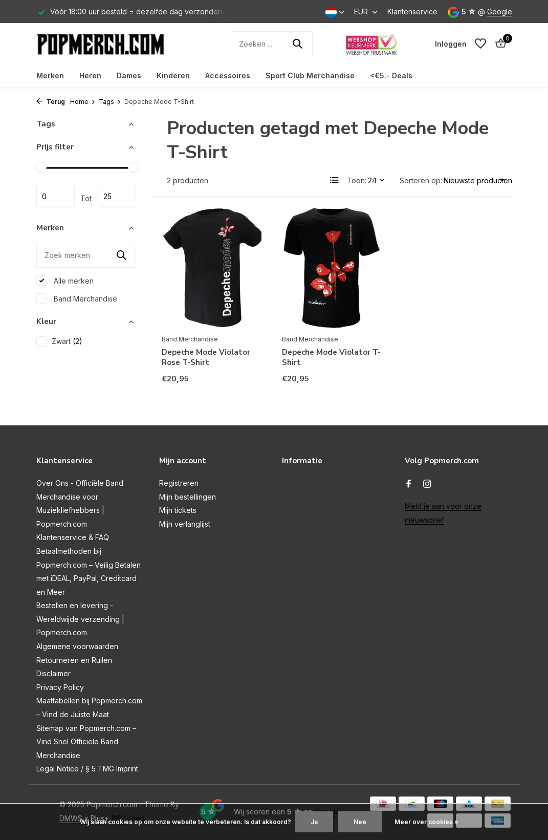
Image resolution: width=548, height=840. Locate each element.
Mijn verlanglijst (184, 524)
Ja (314, 822)
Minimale (55, 196)
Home (83, 101)
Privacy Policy (60, 687)
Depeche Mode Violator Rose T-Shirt (206, 358)
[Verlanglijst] (480, 43)
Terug (50, 101)
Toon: (356, 180)
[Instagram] (427, 484)
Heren (90, 75)
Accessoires (227, 75)
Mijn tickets (177, 510)
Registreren (179, 483)
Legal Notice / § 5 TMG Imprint (87, 768)
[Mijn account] (451, 43)
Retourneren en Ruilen (74, 660)
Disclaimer (53, 673)
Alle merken (65, 280)
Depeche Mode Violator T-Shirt (331, 358)
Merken (50, 75)
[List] (334, 180)
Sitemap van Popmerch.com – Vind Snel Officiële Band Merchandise (86, 742)
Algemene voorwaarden (77, 646)
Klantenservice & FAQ (72, 537)
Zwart (59, 341)
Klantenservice (412, 11)
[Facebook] (409, 484)
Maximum (117, 196)
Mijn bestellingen (187, 496)
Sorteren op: (421, 180)
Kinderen (173, 75)
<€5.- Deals (391, 75)
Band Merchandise (76, 298)
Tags (110, 101)
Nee (360, 822)
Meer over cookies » (426, 822)
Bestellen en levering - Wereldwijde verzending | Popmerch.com (80, 619)
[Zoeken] (272, 43)
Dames (129, 75)
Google (499, 11)
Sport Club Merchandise (310, 75)
